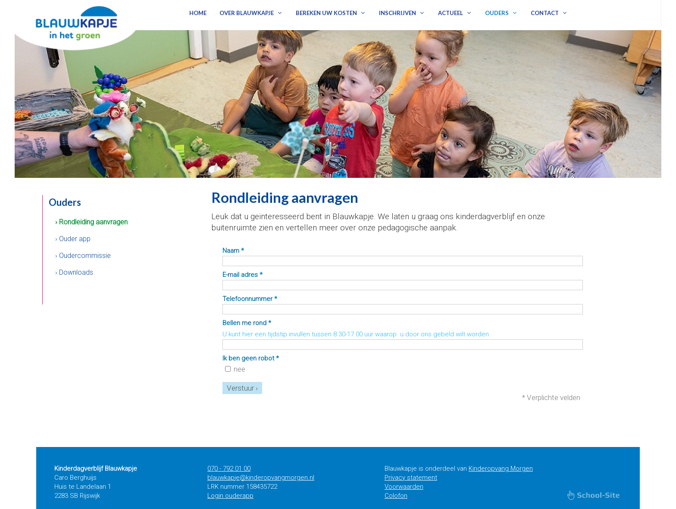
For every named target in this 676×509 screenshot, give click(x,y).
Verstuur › (242, 388)
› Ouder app (73, 239)
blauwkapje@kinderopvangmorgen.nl (260, 477)
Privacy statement (411, 477)
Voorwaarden (404, 486)
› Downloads (74, 272)
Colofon (396, 496)
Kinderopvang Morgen (501, 468)
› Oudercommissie (83, 255)
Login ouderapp (230, 496)
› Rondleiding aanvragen (91, 222)
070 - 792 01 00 (228, 468)
